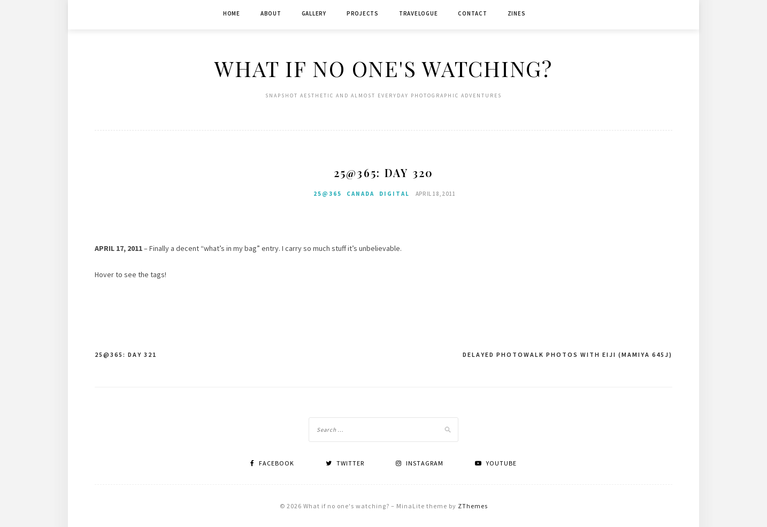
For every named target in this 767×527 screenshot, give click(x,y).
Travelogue (418, 13)
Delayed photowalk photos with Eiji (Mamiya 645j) (567, 354)
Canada (360, 193)
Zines (517, 13)
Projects (363, 13)
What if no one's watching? (383, 68)
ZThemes (473, 506)
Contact (472, 13)
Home (231, 13)
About (270, 13)
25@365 (327, 193)
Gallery (314, 13)
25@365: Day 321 (126, 354)
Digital (394, 193)
